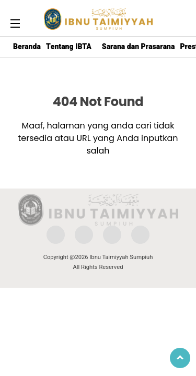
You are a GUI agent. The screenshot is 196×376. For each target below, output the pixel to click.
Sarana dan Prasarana (138, 46)
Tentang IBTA (68, 46)
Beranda (27, 46)
